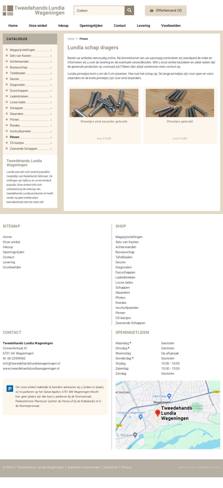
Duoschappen (125, 272)
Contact (120, 26)
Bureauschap (125, 252)
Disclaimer (111, 467)
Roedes (121, 303)
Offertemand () (166, 10)
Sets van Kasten (127, 242)
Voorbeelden (171, 26)
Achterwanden (126, 247)
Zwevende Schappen (130, 323)
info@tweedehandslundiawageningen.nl (31, 363)
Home (13, 26)
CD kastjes (123, 318)
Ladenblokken (125, 277)
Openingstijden (91, 26)
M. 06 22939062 (14, 358)
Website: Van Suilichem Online (199, 467)
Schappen (123, 287)
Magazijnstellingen (129, 237)
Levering (143, 26)
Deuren (121, 262)
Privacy (127, 467)
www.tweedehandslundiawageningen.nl (31, 368)
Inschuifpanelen (127, 308)
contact (171, 66)
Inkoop (63, 26)
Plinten (120, 297)
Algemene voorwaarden (84, 467)
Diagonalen (124, 267)
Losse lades (124, 282)
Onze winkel (38, 26)
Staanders (123, 292)
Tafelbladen (124, 257)
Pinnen (120, 313)
